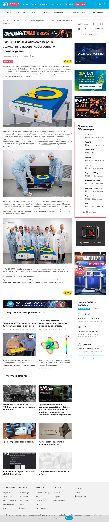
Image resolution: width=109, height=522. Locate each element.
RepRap (88, 165)
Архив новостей (42, 508)
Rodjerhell (86, 314)
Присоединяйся (90, 34)
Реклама (6, 35)
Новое (34, 12)
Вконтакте (57, 493)
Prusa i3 (88, 203)
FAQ (4, 508)
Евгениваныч (87, 344)
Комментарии (84, 309)
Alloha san (86, 327)
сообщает (47, 144)
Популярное (20, 12)
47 (33, 329)
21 (33, 56)
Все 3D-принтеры (89, 212)
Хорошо (69, 518)
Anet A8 (88, 142)
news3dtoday (7, 56)
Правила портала (9, 500)
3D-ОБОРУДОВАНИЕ (40, 4)
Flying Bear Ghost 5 (92, 180)
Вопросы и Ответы (79, 12)
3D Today (6, 21)
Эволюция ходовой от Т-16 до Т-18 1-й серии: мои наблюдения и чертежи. (19, 407)
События (39, 500)
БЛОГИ (26, 4)
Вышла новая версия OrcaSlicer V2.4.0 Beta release (19, 472)
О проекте (7, 493)
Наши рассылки (59, 500)
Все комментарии (89, 358)
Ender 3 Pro (89, 150)
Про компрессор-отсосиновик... (18, 442)
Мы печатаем (98, 12)
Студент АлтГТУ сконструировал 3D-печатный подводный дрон (19, 324)
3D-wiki (22, 504)
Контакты (78, 488)
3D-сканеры (24, 500)
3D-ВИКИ (69, 4)
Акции (46, 12)
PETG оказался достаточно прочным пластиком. (52, 443)
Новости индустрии (43, 493)
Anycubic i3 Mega (92, 173)
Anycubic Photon (91, 196)
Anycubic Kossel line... (93, 188)
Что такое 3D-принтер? (92, 243)
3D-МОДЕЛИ (57, 4)
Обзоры (39, 504)
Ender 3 (88, 134)
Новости (8, 12)
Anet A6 (88, 157)
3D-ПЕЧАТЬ (80, 4)
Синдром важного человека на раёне (54, 472)
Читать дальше (8, 369)
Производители (25, 508)
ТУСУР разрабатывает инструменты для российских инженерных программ (54, 323)
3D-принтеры (24, 493)
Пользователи (8, 504)
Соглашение (7, 497)
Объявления (59, 12)
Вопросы (96, 309)
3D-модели (23, 497)
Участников (85, 24)
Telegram (56, 497)
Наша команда (80, 496)
